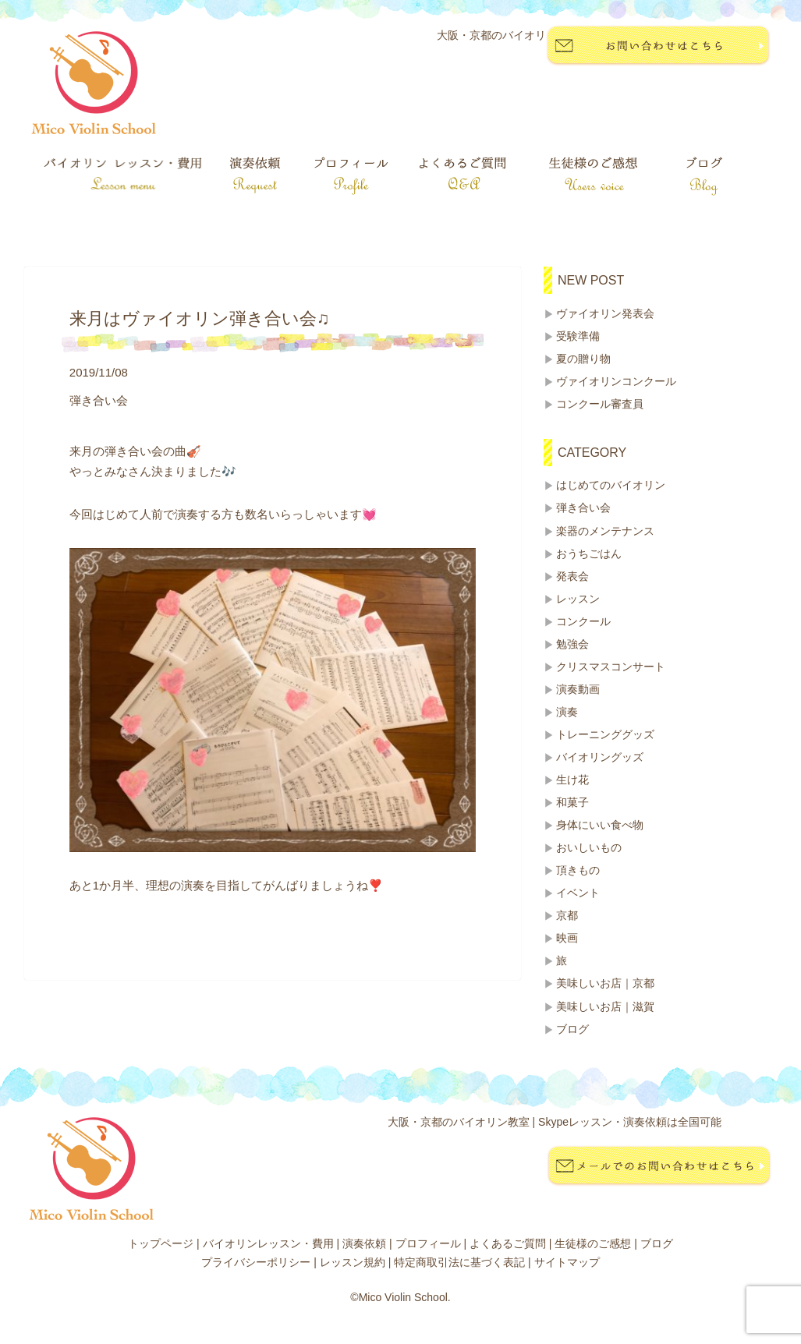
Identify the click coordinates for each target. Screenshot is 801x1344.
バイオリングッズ (599, 757)
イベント (578, 892)
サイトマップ (567, 1262)
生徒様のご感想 (593, 1243)
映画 (567, 938)
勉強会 (572, 644)
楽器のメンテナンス (605, 531)
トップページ (160, 1243)
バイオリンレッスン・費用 (268, 1243)
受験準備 (578, 336)
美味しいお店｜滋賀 (605, 1006)
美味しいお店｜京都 (605, 983)
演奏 (567, 712)
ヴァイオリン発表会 (605, 313)
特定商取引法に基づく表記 (459, 1262)
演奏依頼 (364, 1243)
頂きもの (578, 870)
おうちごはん (589, 553)
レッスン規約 (352, 1262)
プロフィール (428, 1243)
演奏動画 (578, 689)
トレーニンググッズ (605, 734)
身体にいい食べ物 (599, 825)
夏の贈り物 (583, 358)
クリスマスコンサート (610, 666)
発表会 (572, 576)
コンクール (583, 621)
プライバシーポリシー (255, 1262)
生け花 (572, 779)
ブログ (572, 1029)
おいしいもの (589, 847)
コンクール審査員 (599, 404)
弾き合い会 (583, 507)
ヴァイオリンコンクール (616, 381)
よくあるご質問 (508, 1243)
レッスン (578, 598)
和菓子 (572, 802)
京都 (567, 915)
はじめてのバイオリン (610, 485)
